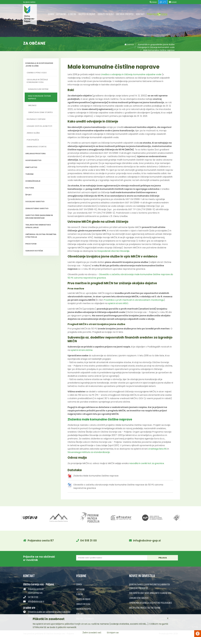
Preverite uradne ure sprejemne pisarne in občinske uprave (49, 614)
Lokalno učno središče (139, 598)
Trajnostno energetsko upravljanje (38, 226)
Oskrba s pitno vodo (37, 72)
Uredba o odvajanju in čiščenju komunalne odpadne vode (131, 74)
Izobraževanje (32, 181)
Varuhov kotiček (34, 250)
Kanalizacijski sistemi (38, 89)
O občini (72, 14)
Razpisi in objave (86, 14)
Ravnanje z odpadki (36, 119)
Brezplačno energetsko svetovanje (145, 608)
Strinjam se (113, 632)
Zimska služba (33, 133)
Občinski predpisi (125, 14)
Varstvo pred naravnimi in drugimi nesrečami (39, 216)
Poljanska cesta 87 (41, 540)
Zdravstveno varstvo (36, 208)
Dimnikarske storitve (37, 146)
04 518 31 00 (88, 540)
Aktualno (61, 14)
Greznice (32, 105)
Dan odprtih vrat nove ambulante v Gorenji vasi (150, 593)
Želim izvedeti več (92, 632)
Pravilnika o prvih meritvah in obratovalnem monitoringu (134, 300)
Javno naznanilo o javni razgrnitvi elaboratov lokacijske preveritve (149, 586)
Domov (51, 14)
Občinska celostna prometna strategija (40, 235)
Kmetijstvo (31, 167)
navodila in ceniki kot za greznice (146, 463)
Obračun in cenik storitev (40, 112)
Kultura (29, 188)
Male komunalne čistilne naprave (159, 50)
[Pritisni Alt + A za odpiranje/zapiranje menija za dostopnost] (197, 633)
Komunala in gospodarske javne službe (156, 44)
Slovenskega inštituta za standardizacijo (89, 452)
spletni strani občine (82, 350)
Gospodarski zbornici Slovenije (113, 251)
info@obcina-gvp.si (147, 540)
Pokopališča (33, 140)
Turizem (29, 174)
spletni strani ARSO (118, 303)
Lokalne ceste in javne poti (39, 126)
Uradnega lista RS (157, 448)
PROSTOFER (31, 244)
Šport (28, 194)
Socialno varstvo (35, 201)
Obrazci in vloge (106, 14)
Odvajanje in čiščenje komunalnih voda (156, 47)
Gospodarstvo (33, 160)
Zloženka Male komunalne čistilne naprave (95, 475)
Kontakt (140, 14)
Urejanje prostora (35, 153)
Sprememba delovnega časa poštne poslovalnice (150, 603)
